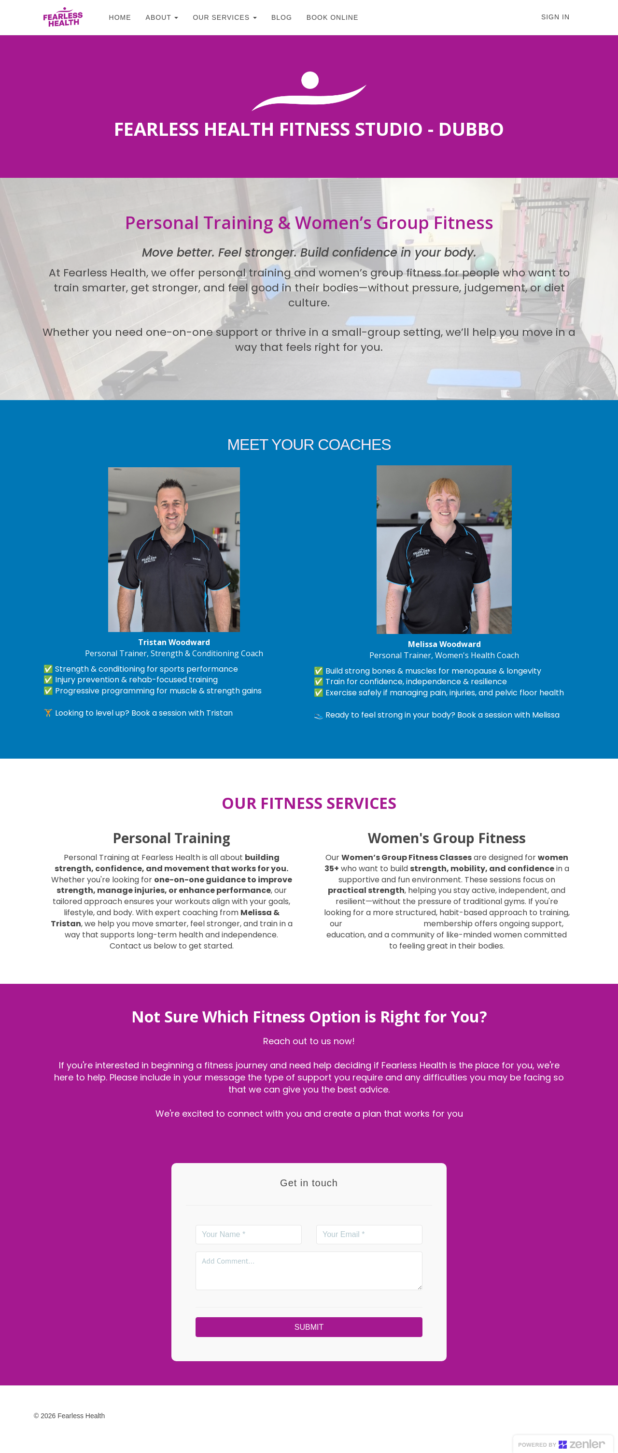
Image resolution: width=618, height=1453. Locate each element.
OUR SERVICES (220, 17)
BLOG (277, 17)
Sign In (555, 17)
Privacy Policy (316, 1416)
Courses (157, 1416)
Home (124, 1416)
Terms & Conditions (249, 1416)
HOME (115, 17)
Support (194, 1416)
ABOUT (156, 17)
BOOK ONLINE (327, 17)
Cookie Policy (372, 1416)
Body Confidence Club (382, 924)
